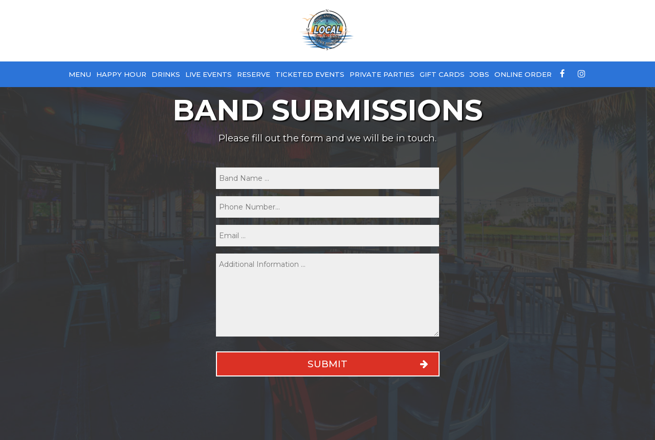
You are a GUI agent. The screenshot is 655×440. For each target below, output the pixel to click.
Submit (327, 364)
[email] (327, 235)
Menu (80, 74)
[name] (327, 178)
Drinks (165, 74)
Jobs (479, 74)
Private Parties (382, 74)
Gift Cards (442, 74)
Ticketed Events (309, 74)
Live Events (208, 74)
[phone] (327, 207)
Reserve (253, 74)
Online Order (523, 74)
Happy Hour (121, 74)
